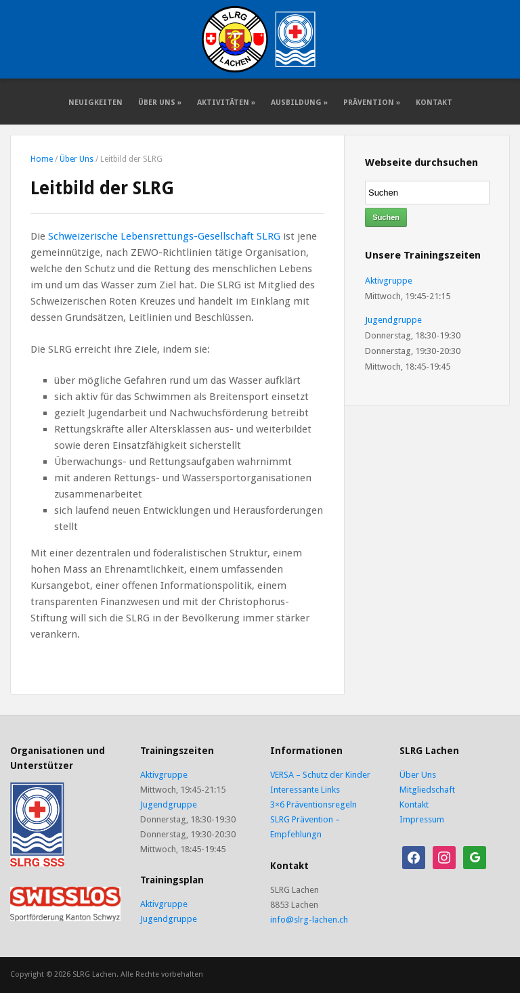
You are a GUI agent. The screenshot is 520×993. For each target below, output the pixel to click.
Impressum (421, 819)
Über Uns (159, 102)
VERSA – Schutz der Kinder (320, 775)
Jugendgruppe (393, 320)
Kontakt (434, 102)
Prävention (371, 102)
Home (41, 159)
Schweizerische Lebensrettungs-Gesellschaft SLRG (164, 236)
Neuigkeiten (95, 102)
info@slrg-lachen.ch (309, 919)
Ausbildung (299, 102)
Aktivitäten (226, 102)
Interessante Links (305, 790)
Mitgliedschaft (427, 790)
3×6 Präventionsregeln (313, 804)
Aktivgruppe (388, 280)
